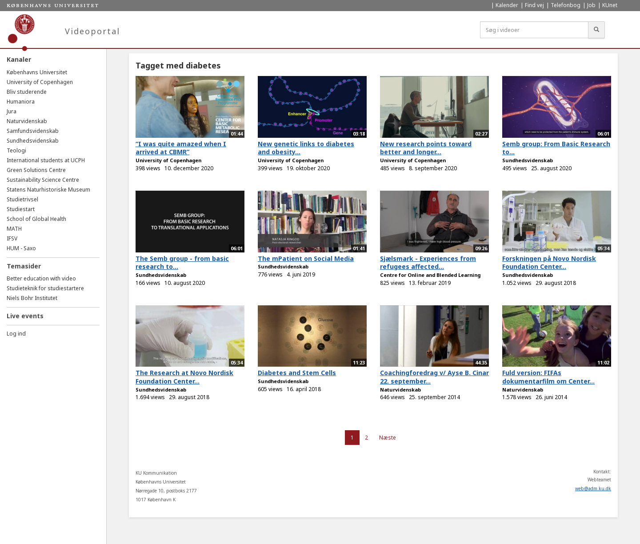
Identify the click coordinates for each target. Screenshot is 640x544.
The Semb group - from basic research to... (182, 262)
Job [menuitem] (591, 5)
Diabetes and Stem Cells (297, 372)
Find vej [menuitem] (534, 5)
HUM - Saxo (21, 248)
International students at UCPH (46, 160)
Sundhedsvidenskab (33, 140)
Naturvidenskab (27, 121)
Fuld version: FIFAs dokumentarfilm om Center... (548, 376)
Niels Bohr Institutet (32, 298)
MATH (14, 228)
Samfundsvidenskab (33, 131)
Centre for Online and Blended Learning (430, 275)
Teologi (16, 150)
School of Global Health (36, 219)
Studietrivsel (22, 199)
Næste (387, 437)
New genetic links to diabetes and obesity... (306, 148)
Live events (25, 316)
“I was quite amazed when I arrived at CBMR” (181, 148)
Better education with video (41, 278)
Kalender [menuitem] (507, 5)
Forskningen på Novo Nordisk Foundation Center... (549, 262)
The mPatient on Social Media (306, 258)
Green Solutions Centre (36, 170)
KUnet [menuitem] (609, 5)
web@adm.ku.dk (593, 488)
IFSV (12, 238)
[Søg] (596, 29)
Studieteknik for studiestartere (45, 288)
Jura (11, 111)
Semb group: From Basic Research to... (556, 148)
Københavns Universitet (37, 72)
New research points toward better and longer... (426, 148)
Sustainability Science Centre (43, 180)
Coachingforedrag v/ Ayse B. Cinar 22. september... (434, 376)
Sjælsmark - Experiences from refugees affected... (428, 262)
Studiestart (21, 209)
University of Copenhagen (40, 82)
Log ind (16, 333)
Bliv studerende (27, 92)
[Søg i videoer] (534, 29)
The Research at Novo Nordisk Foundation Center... (184, 376)
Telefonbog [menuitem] (565, 5)
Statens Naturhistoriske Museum (48, 189)
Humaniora (21, 101)
